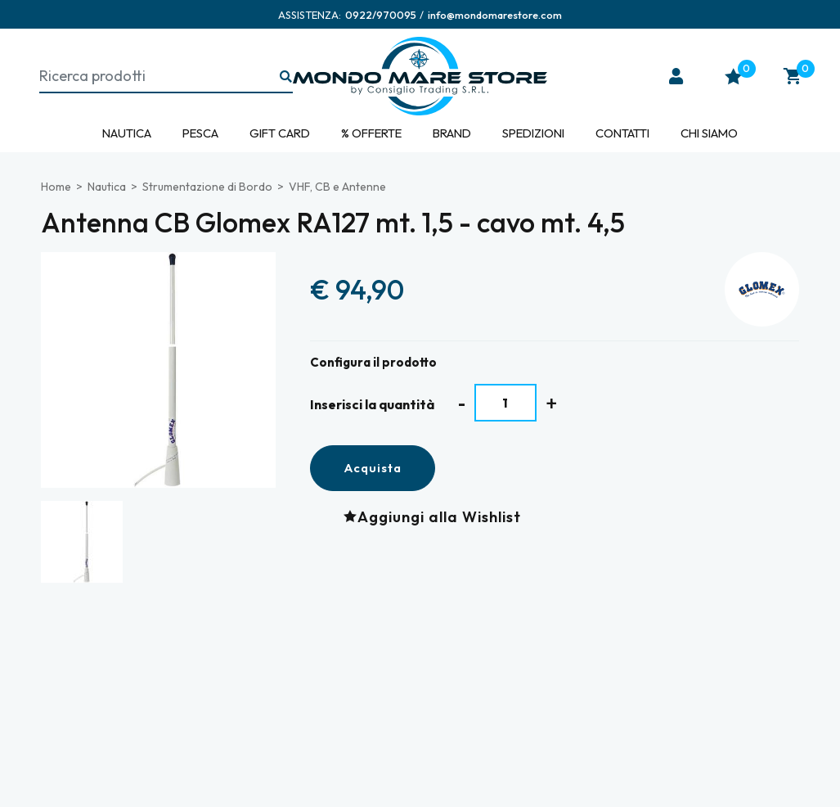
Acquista (373, 468)
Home (56, 186)
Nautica (126, 133)
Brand (452, 133)
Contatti (622, 133)
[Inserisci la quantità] (505, 403)
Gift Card (279, 133)
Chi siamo (709, 133)
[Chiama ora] (380, 14)
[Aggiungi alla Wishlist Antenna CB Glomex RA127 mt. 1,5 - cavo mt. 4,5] (436, 516)
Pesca (200, 133)
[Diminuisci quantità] (461, 403)
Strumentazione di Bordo (207, 186)
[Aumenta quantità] (552, 403)
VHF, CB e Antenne (337, 186)
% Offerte (371, 133)
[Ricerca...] (286, 77)
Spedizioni (533, 133)
